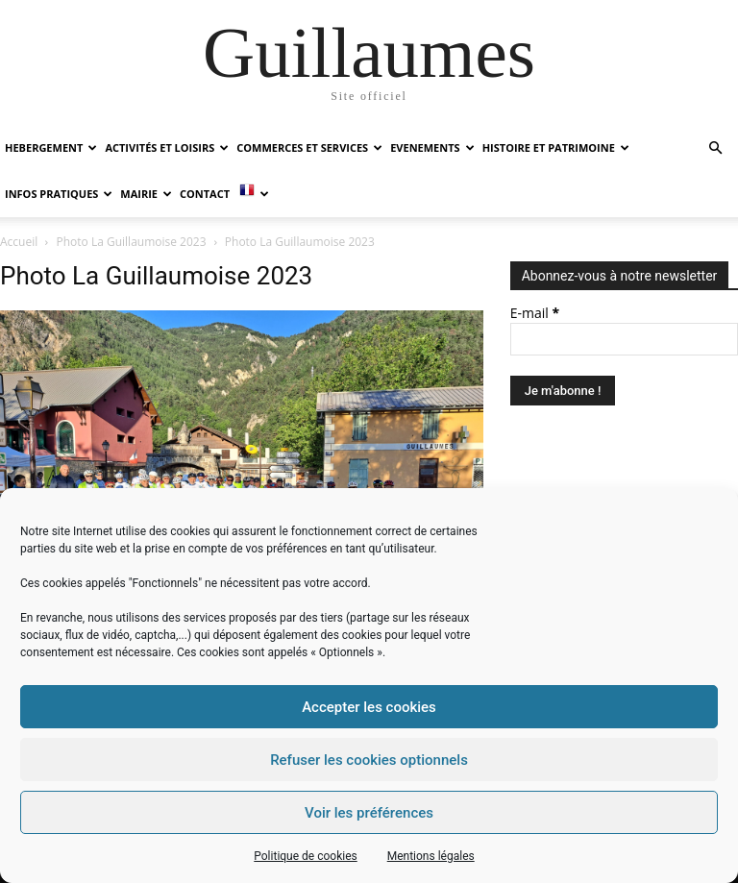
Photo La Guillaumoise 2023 (132, 241)
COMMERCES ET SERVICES (309, 147)
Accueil (18, 241)
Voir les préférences (369, 813)
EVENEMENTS (432, 147)
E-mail (534, 313)
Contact (205, 193)
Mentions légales (431, 856)
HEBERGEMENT (51, 147)
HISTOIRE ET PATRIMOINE (555, 147)
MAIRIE (146, 193)
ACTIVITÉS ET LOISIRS (167, 147)
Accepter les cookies (369, 707)
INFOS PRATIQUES (58, 193)
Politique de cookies (305, 856)
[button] (715, 148)
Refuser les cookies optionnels (369, 760)
